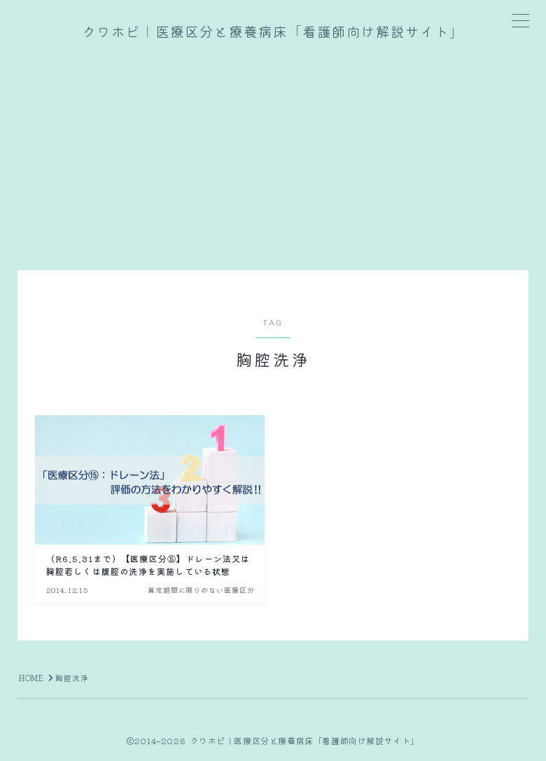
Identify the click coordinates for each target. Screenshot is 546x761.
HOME (32, 677)
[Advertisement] (273, 151)
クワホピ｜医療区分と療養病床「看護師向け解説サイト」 (273, 33)
